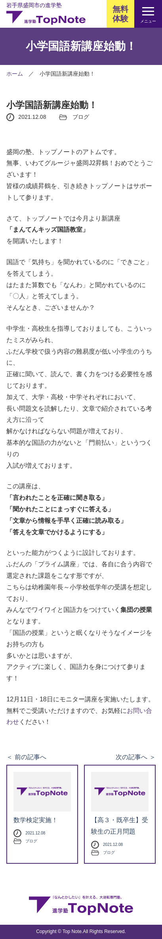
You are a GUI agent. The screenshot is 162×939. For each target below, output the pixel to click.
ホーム (14, 73)
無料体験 (120, 14)
